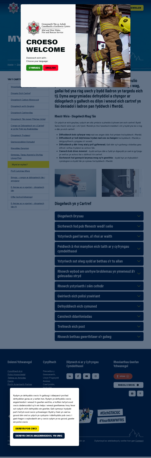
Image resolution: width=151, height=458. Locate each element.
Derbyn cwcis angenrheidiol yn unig (38, 435)
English (51, 67)
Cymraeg (34, 67)
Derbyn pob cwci (26, 428)
